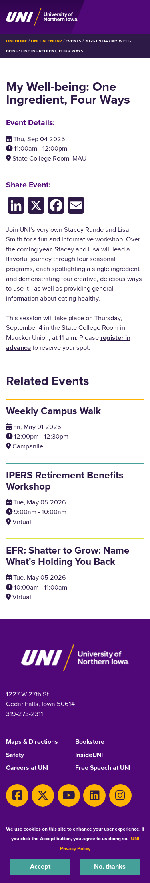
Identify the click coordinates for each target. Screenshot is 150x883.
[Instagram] (120, 795)
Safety (15, 755)
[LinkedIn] (16, 205)
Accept (40, 866)
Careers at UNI (27, 768)
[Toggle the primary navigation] (137, 16)
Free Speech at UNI (102, 768)
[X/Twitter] (36, 205)
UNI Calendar (46, 41)
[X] (43, 795)
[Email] (76, 205)
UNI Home (16, 41)
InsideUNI (89, 755)
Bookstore (89, 742)
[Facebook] (56, 205)
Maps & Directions (32, 742)
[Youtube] (69, 795)
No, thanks (110, 866)
